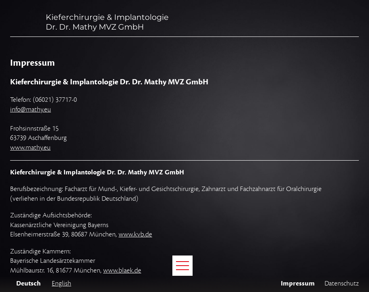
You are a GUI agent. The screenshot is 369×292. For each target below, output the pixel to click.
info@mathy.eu (30, 109)
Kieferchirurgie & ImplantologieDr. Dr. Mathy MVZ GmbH (107, 22)
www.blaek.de (122, 270)
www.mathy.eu (30, 147)
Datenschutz (341, 283)
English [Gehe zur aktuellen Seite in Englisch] (61, 283)
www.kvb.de (135, 234)
